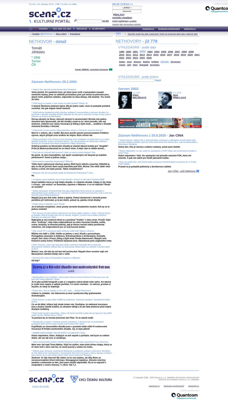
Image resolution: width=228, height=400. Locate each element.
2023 (128, 58)
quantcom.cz (148, 29)
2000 (128, 51)
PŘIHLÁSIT (119, 14)
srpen (122, 65)
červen (164, 61)
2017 (169, 55)
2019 (183, 55)
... (110, 70)
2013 (142, 55)
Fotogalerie (75, 34)
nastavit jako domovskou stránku (126, 24)
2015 (155, 55)
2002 (143, 51)
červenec (175, 62)
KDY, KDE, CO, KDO (62, 29)
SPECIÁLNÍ (82, 29)
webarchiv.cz (190, 29)
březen (137, 62)
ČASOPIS (43, 29)
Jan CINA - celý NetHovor (182, 171)
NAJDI (105, 21)
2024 (135, 58)
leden (122, 62)
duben (146, 62)
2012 (135, 55)
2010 (121, 55)
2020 (190, 55)
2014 (149, 55)
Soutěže (36, 34)
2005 (163, 51)
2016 (162, 55)
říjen (135, 65)
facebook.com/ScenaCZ (169, 29)
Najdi (158, 80)
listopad (143, 65)
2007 (177, 51)
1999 (121, 51)
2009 (191, 51)
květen (155, 62)
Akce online (61, 34)
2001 (135, 51)
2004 (156, 51)
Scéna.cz (34, 8)
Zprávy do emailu (40, 386)
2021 (197, 55)
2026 (149, 58)
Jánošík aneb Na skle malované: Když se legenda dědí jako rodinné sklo (163, 34)
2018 (176, 55)
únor (129, 62)
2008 (184, 51)
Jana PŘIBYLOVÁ (179, 96)
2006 (170, 51)
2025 (142, 58)
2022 (121, 58)
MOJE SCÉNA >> (122, 4)
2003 (149, 51)
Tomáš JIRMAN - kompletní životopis (91, 70)
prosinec (155, 65)
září (129, 65)
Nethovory (47, 34)
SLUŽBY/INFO (98, 29)
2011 (128, 55)
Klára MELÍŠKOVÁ (139, 96)
